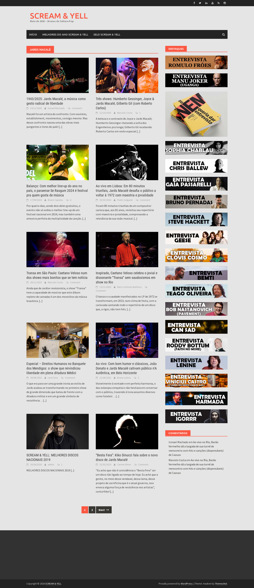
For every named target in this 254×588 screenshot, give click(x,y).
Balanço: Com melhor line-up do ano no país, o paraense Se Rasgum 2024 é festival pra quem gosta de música (57, 190)
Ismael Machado (56, 108)
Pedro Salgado (125, 200)
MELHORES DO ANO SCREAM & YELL (65, 34)
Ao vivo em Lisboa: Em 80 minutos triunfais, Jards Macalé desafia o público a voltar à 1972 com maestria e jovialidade (126, 190)
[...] (60, 126)
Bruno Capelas (55, 200)
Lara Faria (53, 377)
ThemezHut (221, 583)
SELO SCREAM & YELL (106, 34)
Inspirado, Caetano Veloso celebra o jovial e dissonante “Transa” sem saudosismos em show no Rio (126, 277)
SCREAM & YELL (59, 15)
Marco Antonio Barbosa (129, 287)
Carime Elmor (124, 464)
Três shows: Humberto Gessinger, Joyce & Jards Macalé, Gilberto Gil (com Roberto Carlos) (125, 103)
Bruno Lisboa (124, 377)
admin (51, 464)
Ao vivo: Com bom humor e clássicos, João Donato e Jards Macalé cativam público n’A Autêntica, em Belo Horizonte (126, 368)
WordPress (187, 583)
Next (104, 510)
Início (33, 34)
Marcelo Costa (124, 112)
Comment (77, 108)
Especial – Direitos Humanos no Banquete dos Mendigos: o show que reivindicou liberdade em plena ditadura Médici (56, 368)
